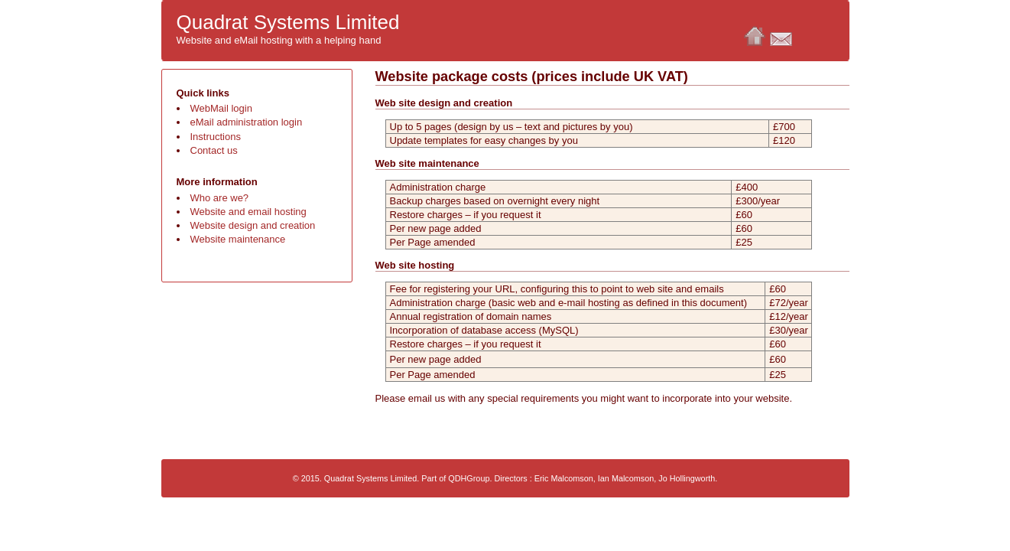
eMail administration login (246, 122)
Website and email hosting (248, 211)
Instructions (215, 136)
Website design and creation (253, 225)
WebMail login (221, 108)
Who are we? (219, 198)
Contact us (214, 150)
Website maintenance (238, 239)
